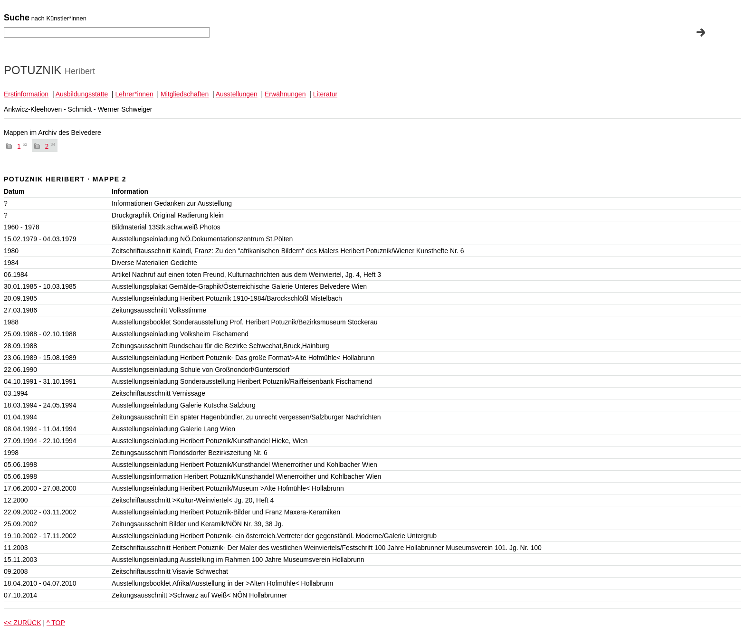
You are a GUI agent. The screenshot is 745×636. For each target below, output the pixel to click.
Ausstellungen (237, 94)
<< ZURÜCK (22, 623)
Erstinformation (26, 94)
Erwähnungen (285, 94)
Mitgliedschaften (185, 94)
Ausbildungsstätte (82, 94)
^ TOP (56, 623)
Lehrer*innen (134, 94)
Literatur (325, 94)
